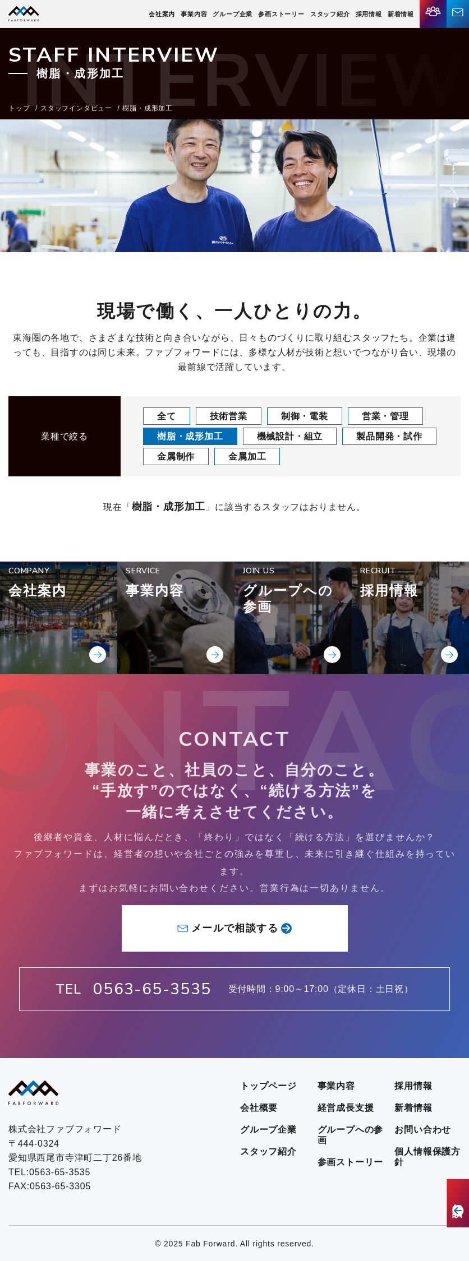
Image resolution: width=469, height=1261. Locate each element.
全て (166, 416)
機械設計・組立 (290, 436)
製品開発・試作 (389, 436)
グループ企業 (232, 14)
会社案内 (162, 14)
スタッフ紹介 (330, 14)
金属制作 (176, 456)
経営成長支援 (346, 1107)
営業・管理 (385, 416)
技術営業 (228, 416)
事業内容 (194, 14)
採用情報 (369, 14)
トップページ (268, 1086)
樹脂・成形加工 (190, 436)
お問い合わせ (422, 1129)
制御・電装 (304, 416)
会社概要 (259, 1107)
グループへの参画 (351, 1135)
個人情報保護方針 (427, 1157)
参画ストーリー (281, 14)
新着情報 (401, 14)
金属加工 (247, 456)
